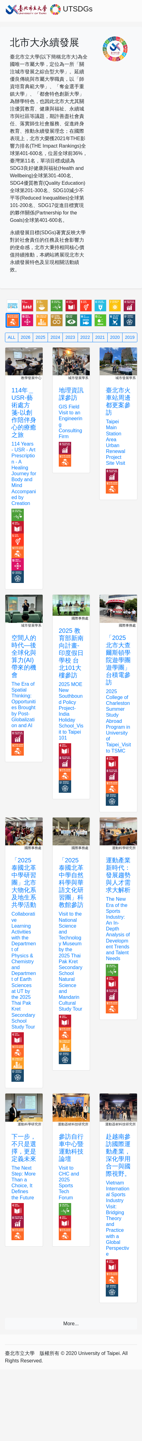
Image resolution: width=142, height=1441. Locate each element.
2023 (70, 337)
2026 (25, 337)
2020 (115, 337)
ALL (11, 337)
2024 (55, 337)
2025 (40, 337)
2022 (85, 337)
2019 (130, 337)
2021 (100, 337)
